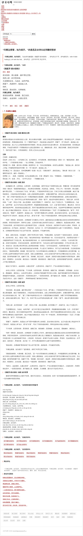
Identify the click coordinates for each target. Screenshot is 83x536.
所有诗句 (4, 13)
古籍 (2, 24)
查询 (33, 34)
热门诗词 (14, 513)
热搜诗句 (10, 13)
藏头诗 (57, 513)
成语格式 (24, 517)
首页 (2, 6)
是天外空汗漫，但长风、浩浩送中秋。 (15, 505)
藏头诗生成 (5, 19)
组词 (57, 517)
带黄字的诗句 (42, 453)
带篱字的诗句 (19, 453)
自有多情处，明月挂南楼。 (11, 493)
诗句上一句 (29, 13)
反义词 (6, 520)
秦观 (8, 72)
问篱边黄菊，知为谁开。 (11, 44)
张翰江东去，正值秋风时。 (11, 499)
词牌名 (3, 17)
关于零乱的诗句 (22, 441)
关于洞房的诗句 (34, 441)
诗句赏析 (22, 13)
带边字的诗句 (31, 453)
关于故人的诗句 (22, 444)
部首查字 (45, 517)
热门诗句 (22, 513)
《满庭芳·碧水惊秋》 (10, 42)
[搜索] (21, 34)
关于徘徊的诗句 (47, 441)
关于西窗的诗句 (73, 441)
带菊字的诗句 (53, 453)
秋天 (16, 106)
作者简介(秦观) (11, 111)
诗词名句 (16, 13)
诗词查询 (5, 22)
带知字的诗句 (65, 453)
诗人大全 (30, 513)
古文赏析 (4, 20)
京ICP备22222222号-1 (19, 531)
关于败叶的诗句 (9, 441)
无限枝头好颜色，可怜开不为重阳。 (14, 480)
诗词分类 (10, 9)
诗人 (2, 15)
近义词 (12, 520)
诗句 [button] (2, 11)
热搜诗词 (16, 9)
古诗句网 (5, 38)
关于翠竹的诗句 (9, 444)
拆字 (52, 517)
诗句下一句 (37, 13)
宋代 (4, 72)
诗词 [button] (2, 8)
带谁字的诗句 (19, 456)
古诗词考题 (23, 9)
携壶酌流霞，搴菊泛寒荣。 (11, 484)
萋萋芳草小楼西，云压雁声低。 (13, 487)
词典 (2, 30)
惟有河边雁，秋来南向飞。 (11, 496)
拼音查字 (37, 517)
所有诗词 (4, 9)
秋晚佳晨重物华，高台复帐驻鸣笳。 (14, 477)
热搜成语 (16, 517)
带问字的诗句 (8, 453)
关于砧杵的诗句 (60, 441)
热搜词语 (70, 517)
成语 (2, 26)
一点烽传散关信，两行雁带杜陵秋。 (14, 490)
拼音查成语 (7, 517)
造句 (18, 520)
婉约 (11, 106)
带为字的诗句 (8, 456)
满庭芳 (27, 106)
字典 (2, 28)
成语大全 (72, 513)
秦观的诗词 (7, 40)
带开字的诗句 (31, 456)
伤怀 (20, 106)
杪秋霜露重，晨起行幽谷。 (11, 502)
